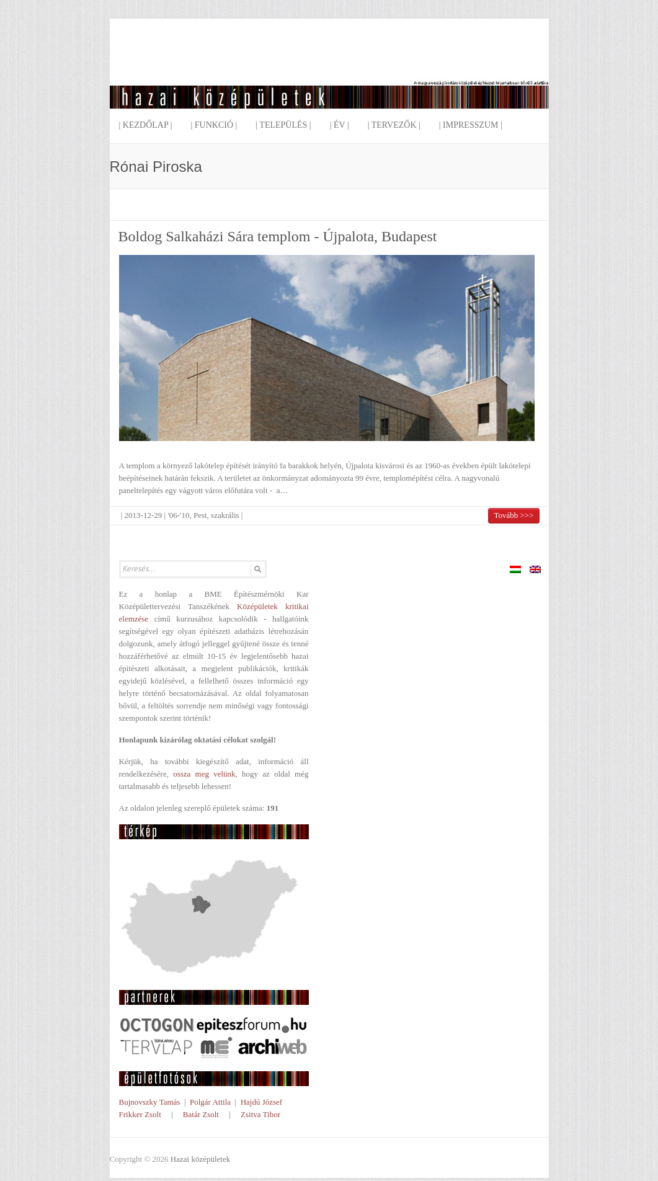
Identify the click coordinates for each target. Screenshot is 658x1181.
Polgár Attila (210, 1102)
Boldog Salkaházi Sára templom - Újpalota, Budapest (277, 236)
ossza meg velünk (204, 773)
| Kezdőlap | (145, 125)
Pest (200, 515)
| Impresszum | (470, 125)
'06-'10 (178, 515)
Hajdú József (262, 1102)
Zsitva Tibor (260, 1114)
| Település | (283, 125)
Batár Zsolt (201, 1114)
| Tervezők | (394, 125)
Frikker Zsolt (140, 1114)
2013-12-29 (143, 515)
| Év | (339, 125)
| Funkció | (213, 125)
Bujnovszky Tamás (149, 1102)
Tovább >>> (513, 515)
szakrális (225, 515)
